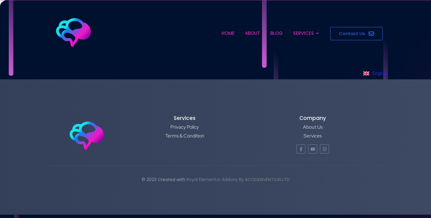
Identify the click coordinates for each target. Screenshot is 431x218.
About (252, 33)
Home (228, 33)
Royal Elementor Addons (212, 180)
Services (304, 33)
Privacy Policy (184, 127)
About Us (313, 127)
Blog (276, 33)
